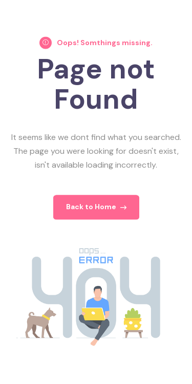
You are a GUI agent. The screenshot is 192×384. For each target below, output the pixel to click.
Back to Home (96, 210)
